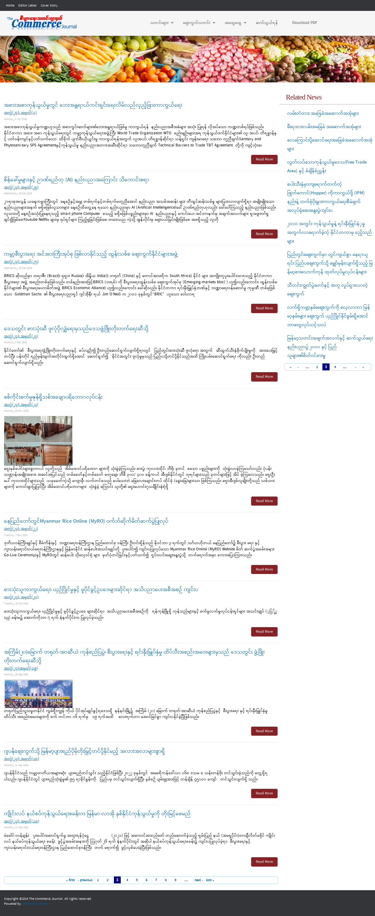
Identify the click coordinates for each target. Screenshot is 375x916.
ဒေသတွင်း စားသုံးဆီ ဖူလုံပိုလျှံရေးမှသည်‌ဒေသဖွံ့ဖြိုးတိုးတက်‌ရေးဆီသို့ (76, 328)
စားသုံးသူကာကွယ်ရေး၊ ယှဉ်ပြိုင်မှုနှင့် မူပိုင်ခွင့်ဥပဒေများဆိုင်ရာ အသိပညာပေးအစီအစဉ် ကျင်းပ (101, 589)
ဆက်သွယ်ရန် (267, 23)
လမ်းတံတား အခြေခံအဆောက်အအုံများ (323, 113)
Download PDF (304, 23)
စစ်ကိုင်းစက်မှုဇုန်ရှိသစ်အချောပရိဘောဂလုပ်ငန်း (53, 397)
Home (10, 5)
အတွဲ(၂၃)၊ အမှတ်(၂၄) (21, 336)
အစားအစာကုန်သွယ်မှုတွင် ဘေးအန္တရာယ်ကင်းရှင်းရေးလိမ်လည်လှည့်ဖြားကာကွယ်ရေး (93, 105)
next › (199, 880)
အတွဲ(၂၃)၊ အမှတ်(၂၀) (21, 597)
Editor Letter (27, 5)
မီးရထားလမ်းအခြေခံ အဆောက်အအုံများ (324, 127)
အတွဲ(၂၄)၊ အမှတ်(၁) (20, 112)
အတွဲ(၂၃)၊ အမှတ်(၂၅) (21, 187)
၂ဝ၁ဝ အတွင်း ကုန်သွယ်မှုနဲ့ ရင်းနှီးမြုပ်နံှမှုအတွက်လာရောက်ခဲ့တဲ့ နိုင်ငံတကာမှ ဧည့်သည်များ (329, 232)
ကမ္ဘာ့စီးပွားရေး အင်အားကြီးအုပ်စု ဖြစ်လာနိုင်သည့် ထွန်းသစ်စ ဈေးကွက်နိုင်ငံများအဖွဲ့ (91, 254)
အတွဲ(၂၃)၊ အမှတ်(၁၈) (21, 759)
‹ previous (85, 880)
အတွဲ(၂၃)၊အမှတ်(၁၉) (21, 668)
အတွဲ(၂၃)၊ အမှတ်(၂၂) (21, 528)
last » (210, 880)
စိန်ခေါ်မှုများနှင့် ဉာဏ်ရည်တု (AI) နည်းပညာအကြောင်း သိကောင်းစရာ (76, 179)
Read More (264, 159)
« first (70, 880)
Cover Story (49, 5)
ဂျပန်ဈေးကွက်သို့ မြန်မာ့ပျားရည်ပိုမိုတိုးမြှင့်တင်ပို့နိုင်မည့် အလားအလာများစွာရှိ (84, 751)
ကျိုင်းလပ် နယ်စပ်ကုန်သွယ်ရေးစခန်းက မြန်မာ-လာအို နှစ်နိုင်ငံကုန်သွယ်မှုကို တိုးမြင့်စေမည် (97, 813)
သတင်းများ (159, 23)
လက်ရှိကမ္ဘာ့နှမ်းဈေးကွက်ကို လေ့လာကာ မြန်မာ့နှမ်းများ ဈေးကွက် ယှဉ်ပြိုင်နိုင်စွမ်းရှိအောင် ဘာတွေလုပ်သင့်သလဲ (328, 316)
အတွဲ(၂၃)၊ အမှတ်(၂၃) (21, 404)
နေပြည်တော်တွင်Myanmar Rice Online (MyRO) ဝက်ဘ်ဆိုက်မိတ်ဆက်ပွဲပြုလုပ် (86, 521)
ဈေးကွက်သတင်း (196, 23)
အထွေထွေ (232, 23)
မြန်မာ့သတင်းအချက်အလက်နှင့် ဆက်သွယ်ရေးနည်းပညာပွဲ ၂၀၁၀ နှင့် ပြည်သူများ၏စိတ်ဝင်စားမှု (330, 347)
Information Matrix (35, 904)
